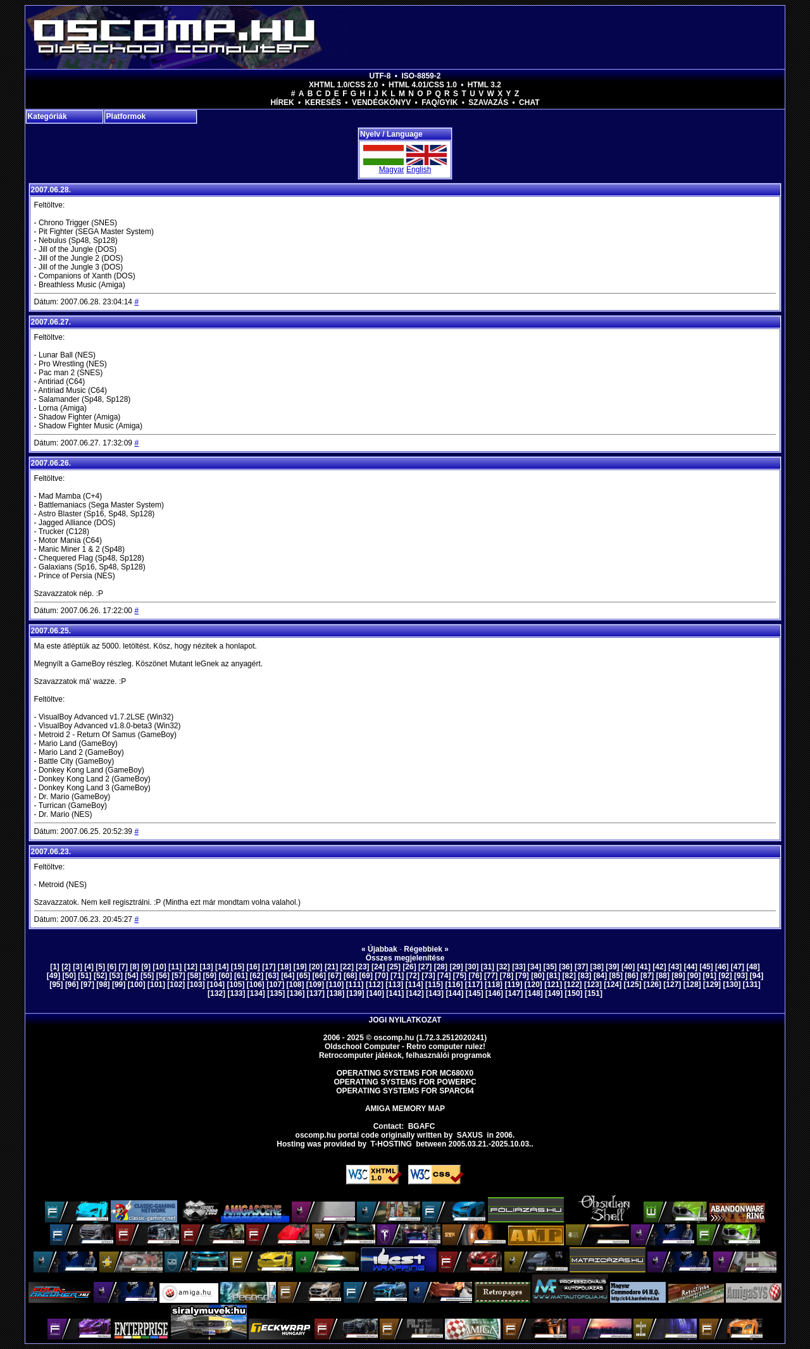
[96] (71, 984)
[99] (118, 984)
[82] (569, 975)
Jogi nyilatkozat (405, 1020)
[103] (196, 984)
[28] (440, 966)
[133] (236, 993)
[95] (56, 984)
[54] (131, 975)
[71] (397, 975)
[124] (612, 984)
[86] (631, 975)
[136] (296, 993)
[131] (752, 984)
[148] (534, 993)
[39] (612, 966)
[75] (459, 975)
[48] (752, 966)
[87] (647, 975)
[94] (756, 975)
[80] (537, 975)
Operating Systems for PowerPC (404, 1082)
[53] (116, 975)
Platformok (126, 116)
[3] (77, 966)
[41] (644, 966)
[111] (355, 984)
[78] (506, 975)
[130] (731, 984)
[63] (271, 975)
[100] (137, 984)
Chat (529, 102)
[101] (156, 984)
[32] (502, 966)
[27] (425, 966)
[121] (553, 984)
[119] (513, 984)
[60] (225, 975)
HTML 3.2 (484, 84)
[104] (216, 984)
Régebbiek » (426, 949)
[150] (574, 993)
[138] (335, 993)
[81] (553, 975)
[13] (206, 966)
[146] (494, 993)
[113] (394, 984)
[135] (276, 993)
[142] (415, 993)
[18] (284, 966)
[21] (331, 966)
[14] (221, 966)
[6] (111, 966)
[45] (706, 966)
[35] (550, 966)
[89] (678, 975)
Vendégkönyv (381, 102)
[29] (456, 966)
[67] (334, 975)
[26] (409, 966)
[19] (300, 966)
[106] (256, 984)
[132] (216, 993)
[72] (413, 975)
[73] (428, 975)
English (418, 169)
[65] (303, 975)
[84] (600, 975)
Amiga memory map (405, 1108)
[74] (444, 975)
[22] (347, 966)
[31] (487, 966)
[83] (584, 975)
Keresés (323, 102)
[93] (740, 975)
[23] (362, 966)
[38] (597, 966)
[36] (565, 966)
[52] (100, 975)
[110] (335, 984)
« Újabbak (379, 949)
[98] (102, 984)
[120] (533, 984)
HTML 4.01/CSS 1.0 (423, 84)
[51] (84, 975)
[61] (240, 975)
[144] (454, 993)
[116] (454, 984)
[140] (375, 993)
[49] (53, 975)
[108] (295, 984)
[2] (66, 966)
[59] (209, 975)
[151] (593, 993)
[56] (163, 975)
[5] (100, 966)
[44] (690, 966)
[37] (581, 966)
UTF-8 (380, 75)
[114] (414, 984)
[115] (434, 984)
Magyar (391, 169)
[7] (123, 966)
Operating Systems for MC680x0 (405, 1073)
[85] (616, 975)
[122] (573, 984)
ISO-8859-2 (420, 75)
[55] (147, 975)
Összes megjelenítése (405, 958)
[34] (534, 966)
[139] (355, 993)
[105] (235, 984)
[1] (54, 966)
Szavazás (488, 102)
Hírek (282, 102)
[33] (518, 966)
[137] (316, 993)
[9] (146, 966)
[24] (378, 966)
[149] (554, 993)
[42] (659, 966)
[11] (175, 966)
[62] (256, 975)
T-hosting (391, 1144)
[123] (593, 984)
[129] (712, 984)
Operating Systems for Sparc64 (405, 1090)
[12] (190, 966)
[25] (394, 966)
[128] (692, 984)
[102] (176, 984)
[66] (319, 975)
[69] (366, 975)
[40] (628, 966)
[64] (287, 975)
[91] (709, 975)
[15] (237, 966)
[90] (694, 975)
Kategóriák (47, 116)
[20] (315, 966)
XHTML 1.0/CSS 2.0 (343, 84)
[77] (490, 975)
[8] (134, 966)
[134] (256, 993)
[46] (721, 966)
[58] (194, 975)
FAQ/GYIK (439, 102)
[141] (395, 993)
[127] (672, 984)
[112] (374, 984)
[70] (381, 975)
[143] (435, 993)
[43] (675, 966)
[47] (737, 966)
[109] (315, 984)
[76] (475, 975)
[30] (471, 966)
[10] (159, 966)
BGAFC (421, 1126)
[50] (69, 975)
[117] (474, 984)
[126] (652, 984)
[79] (521, 975)
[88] (663, 975)
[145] (474, 993)
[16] (252, 966)
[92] (725, 975)
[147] (514, 993)
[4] (89, 966)
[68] (350, 975)
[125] (633, 984)
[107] (275, 984)
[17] (268, 966)
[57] (178, 975)
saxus (470, 1135)
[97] (87, 984)
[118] (493, 984)
